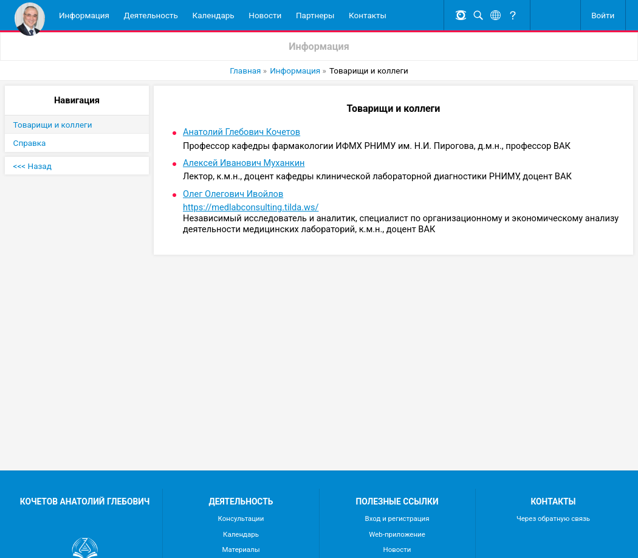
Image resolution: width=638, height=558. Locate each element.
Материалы (240, 549)
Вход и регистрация (397, 518)
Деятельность (151, 15)
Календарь (214, 15)
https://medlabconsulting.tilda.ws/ (250, 207)
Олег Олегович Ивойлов (233, 193)
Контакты (367, 15)
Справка (29, 143)
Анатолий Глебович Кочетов (241, 131)
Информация (84, 15)
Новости (265, 15)
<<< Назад (32, 166)
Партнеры (315, 15)
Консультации (241, 518)
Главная (245, 70)
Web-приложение (397, 534)
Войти (602, 15)
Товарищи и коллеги (52, 124)
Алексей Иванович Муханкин (244, 162)
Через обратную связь (553, 518)
